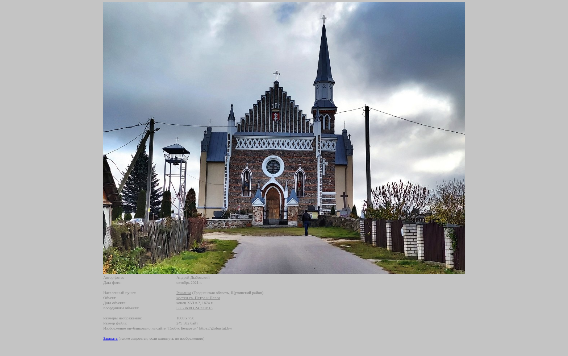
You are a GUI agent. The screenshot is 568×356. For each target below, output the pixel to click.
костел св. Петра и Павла (198, 297)
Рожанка (183, 292)
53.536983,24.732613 (194, 308)
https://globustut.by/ (215, 328)
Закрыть (110, 338)
